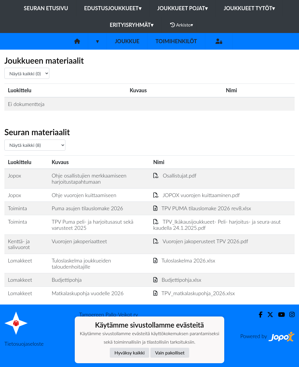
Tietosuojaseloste (24, 343)
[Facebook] (258, 315)
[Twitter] (268, 315)
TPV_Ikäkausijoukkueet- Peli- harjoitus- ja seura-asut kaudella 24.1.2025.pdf (217, 224)
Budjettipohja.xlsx (177, 279)
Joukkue (127, 41)
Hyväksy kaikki (129, 352)
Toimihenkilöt (176, 41)
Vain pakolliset (170, 352)
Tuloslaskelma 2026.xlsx (184, 260)
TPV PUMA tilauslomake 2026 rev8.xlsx (202, 208)
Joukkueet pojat (182, 8)
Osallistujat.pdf (175, 175)
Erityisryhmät (131, 25)
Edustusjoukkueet (112, 8)
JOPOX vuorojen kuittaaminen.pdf (196, 195)
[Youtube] (279, 315)
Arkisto (181, 24)
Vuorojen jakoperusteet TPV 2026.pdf (200, 241)
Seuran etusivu (46, 8)
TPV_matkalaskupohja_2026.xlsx (194, 293)
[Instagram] (290, 315)
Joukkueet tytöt (249, 8)
